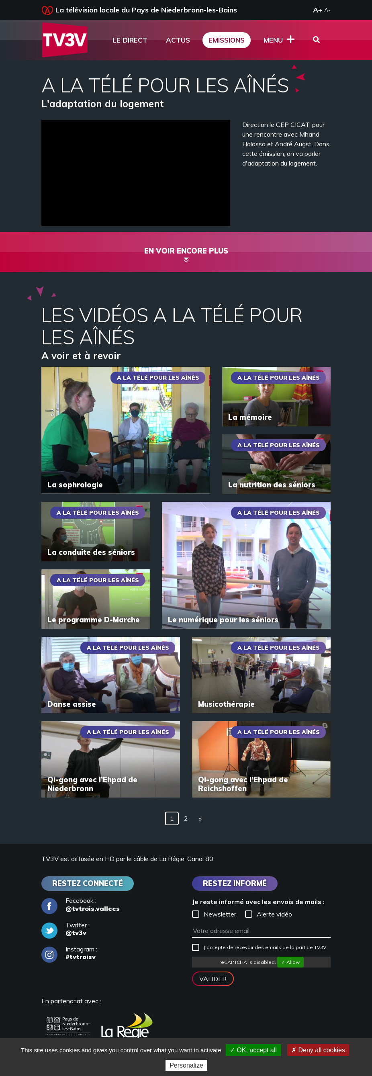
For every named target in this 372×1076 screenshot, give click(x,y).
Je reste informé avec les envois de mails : (258, 902)
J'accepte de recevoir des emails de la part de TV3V (259, 947)
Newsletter (214, 914)
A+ (317, 9)
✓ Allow (290, 962)
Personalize (186, 1065)
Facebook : (80, 904)
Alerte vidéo (268, 914)
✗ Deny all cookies (318, 1050)
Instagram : (69, 953)
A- (327, 10)
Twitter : (65, 929)
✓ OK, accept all (253, 1050)
